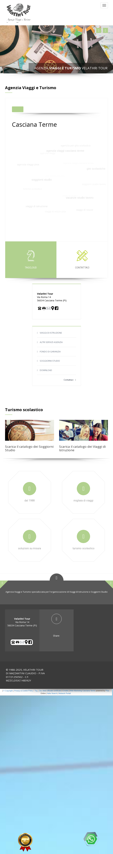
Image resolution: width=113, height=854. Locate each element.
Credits (65, 691)
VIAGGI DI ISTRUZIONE (51, 332)
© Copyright (8, 691)
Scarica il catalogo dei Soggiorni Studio (29, 448)
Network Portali (65, 693)
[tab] (56, 625)
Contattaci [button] (70, 379)
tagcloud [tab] (31, 259)
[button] (98, 30)
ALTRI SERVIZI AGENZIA (51, 342)
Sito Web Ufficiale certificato (50, 691)
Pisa (107, 691)
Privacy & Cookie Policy (23, 691)
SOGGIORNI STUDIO (50, 360)
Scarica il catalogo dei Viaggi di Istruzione (82, 448)
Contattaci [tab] (82, 259)
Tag (36, 691)
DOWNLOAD (46, 370)
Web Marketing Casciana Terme (82, 691)
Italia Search (52, 693)
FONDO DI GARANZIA (50, 351)
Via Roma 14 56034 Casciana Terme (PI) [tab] (22, 622)
